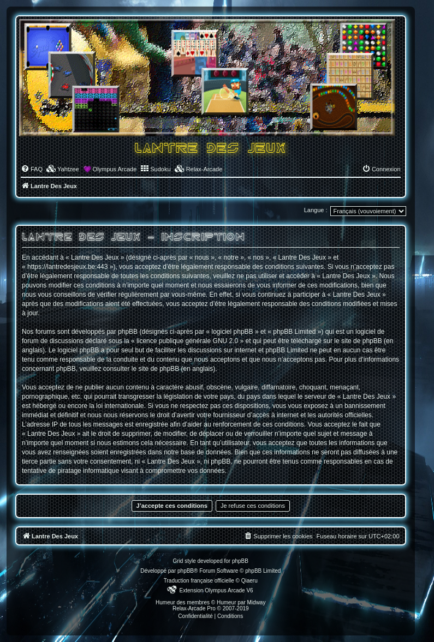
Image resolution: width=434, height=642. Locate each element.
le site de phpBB (358, 341)
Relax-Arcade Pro (194, 608)
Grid (178, 561)
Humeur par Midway (241, 602)
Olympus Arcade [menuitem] (115, 169)
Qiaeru (249, 581)
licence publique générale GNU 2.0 (187, 341)
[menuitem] (32, 169)
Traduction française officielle (199, 581)
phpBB (185, 571)
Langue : (316, 210)
